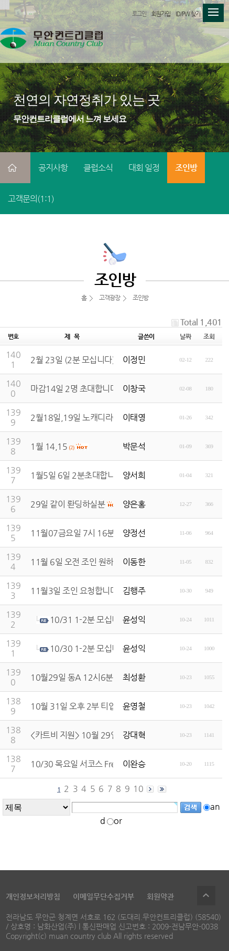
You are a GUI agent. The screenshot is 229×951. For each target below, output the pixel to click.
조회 (208, 336)
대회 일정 (143, 168)
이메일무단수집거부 (103, 896)
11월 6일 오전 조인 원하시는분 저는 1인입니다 (110, 562)
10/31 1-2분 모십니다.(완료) (100, 620)
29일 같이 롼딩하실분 (67, 504)
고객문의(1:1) (31, 199)
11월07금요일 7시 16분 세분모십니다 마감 (104, 533)
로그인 (139, 13)
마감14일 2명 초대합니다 (73, 389)
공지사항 (53, 168)
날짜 (185, 336)
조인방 (186, 168)
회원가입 (160, 13)
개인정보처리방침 (33, 896)
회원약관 (160, 896)
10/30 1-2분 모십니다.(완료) (100, 648)
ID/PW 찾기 (188, 13)
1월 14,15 (48, 446)
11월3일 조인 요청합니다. (75, 591)
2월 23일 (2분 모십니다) (72, 360)
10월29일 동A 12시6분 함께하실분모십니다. (108, 677)
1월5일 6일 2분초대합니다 (76, 475)
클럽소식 (98, 168)
